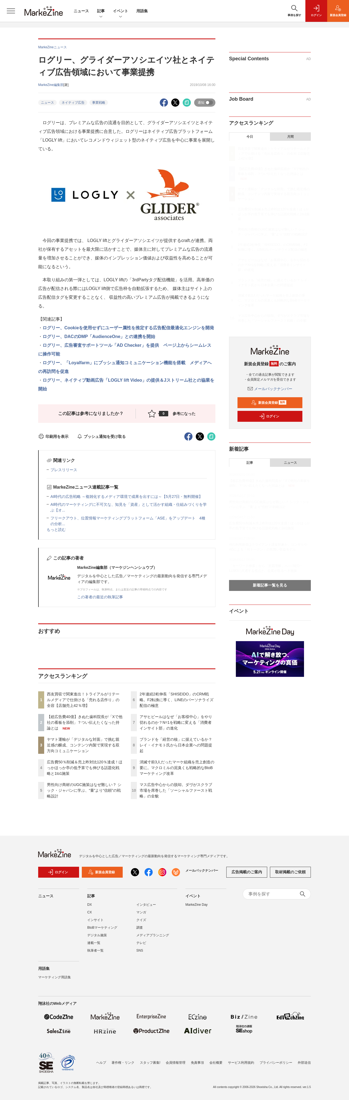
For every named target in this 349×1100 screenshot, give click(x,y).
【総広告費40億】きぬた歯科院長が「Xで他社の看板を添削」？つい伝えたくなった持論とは (84, 722)
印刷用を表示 (53, 436)
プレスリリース (63, 470)
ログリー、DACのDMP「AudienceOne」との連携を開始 (99, 336)
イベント (120, 11)
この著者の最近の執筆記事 (100, 597)
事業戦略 (98, 102)
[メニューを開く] (11, 11)
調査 (139, 927)
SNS (139, 950)
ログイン (269, 416)
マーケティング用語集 (54, 977)
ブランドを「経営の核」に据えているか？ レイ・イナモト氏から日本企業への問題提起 (176, 745)
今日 (249, 137)
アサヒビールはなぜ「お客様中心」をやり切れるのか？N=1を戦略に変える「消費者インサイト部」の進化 (176, 722)
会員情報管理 (175, 1063)
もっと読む (56, 529)
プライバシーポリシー (276, 1063)
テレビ (141, 943)
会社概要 (215, 1063)
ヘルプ (101, 1063)
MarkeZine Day (196, 905)
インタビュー (146, 905)
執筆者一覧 (95, 950)
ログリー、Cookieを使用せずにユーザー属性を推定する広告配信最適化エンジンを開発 (128, 327)
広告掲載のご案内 (246, 872)
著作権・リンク (123, 1063)
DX (89, 905)
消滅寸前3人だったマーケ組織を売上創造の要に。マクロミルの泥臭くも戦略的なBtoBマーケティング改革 (177, 768)
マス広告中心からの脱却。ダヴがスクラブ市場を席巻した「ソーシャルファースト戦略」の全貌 (176, 790)
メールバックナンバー (270, 389)
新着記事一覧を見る (270, 585)
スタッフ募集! (150, 1063)
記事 (101, 11)
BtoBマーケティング (102, 927)
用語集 (142, 11)
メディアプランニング (152, 935)
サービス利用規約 (241, 1063)
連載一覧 (93, 943)
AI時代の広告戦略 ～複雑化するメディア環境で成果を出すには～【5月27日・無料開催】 (126, 496)
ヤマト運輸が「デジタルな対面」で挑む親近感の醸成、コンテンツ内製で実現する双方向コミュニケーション (83, 745)
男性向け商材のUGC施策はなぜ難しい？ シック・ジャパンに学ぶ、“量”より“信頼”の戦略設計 (84, 790)
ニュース (81, 11)
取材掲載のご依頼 (290, 872)
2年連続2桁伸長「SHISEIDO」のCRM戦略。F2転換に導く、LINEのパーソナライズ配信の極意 (176, 700)
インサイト (95, 920)
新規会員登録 (268, 402)
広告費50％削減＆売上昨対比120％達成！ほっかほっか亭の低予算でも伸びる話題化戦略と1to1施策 (84, 768)
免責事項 (197, 1063)
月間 (290, 137)
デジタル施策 (97, 935)
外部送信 (304, 1063)
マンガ (141, 912)
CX (89, 912)
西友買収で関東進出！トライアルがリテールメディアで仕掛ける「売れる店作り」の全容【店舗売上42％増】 (83, 700)
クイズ (141, 920)
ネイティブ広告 (73, 102)
